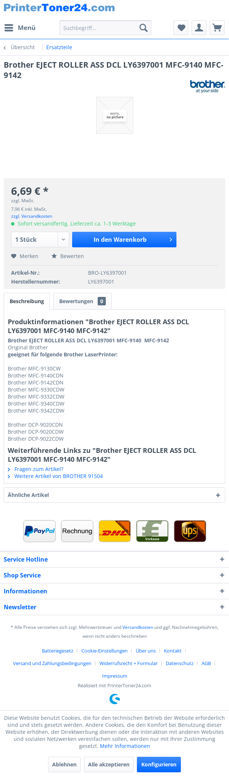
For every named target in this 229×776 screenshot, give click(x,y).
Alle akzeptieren (108, 764)
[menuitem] (19, 27)
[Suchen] (143, 27)
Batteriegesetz (57, 650)
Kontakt (173, 650)
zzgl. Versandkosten (31, 216)
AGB (206, 663)
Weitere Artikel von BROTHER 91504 (55, 476)
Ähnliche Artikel (28, 494)
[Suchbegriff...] (105, 27)
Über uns (146, 650)
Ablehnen (64, 764)
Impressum (114, 675)
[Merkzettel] (181, 27)
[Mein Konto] (199, 27)
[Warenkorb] (217, 27)
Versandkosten (137, 627)
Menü (20, 27)
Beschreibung (27, 301)
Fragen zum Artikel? (35, 468)
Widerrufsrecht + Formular (129, 663)
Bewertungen (82, 301)
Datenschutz (179, 663)
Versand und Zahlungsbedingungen (52, 663)
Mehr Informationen (125, 745)
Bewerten (67, 256)
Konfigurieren (158, 764)
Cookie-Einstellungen (104, 650)
